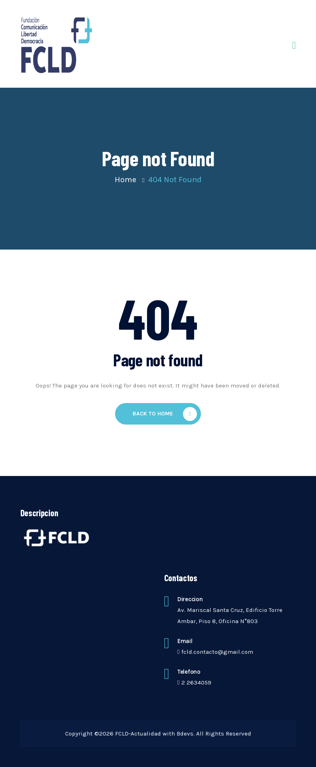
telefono (189, 671)
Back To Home (165, 414)
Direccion (190, 599)
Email (185, 641)
